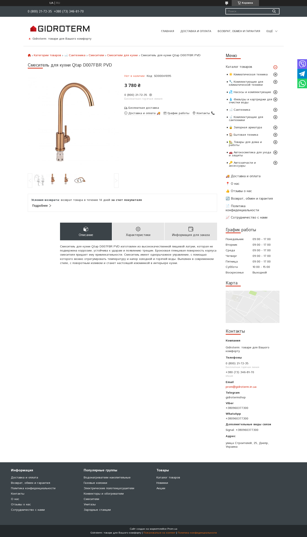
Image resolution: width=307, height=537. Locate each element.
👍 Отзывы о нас (239, 191)
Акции (160, 488)
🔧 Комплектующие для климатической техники (246, 83)
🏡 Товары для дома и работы (245, 143)
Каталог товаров (239, 67)
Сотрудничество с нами (28, 510)
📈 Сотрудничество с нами (246, 217)
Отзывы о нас (21, 504)
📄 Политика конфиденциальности (242, 208)
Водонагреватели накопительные (107, 477)
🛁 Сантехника (239, 110)
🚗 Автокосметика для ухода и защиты (250, 154)
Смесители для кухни (122, 55)
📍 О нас (232, 184)
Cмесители (96, 55)
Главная (167, 31)
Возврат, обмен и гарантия (239, 31)
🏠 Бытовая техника (243, 135)
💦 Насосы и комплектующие (250, 92)
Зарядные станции (97, 510)
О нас (15, 499)
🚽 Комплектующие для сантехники (246, 118)
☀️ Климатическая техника (248, 74)
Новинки (162, 483)
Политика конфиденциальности (33, 488)
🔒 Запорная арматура (245, 127)
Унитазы (90, 504)
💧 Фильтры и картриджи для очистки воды (250, 101)
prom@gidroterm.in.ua (241, 387)
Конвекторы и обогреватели (104, 494)
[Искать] (274, 11)
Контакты (17, 494)
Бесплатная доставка (143, 108)
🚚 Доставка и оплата (243, 176)
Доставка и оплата (195, 31)
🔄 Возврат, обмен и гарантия (249, 198)
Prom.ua (172, 529)
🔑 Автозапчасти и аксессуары (242, 164)
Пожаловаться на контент (159, 533)
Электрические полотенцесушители (109, 488)
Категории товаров (47, 55)
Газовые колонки (95, 483)
